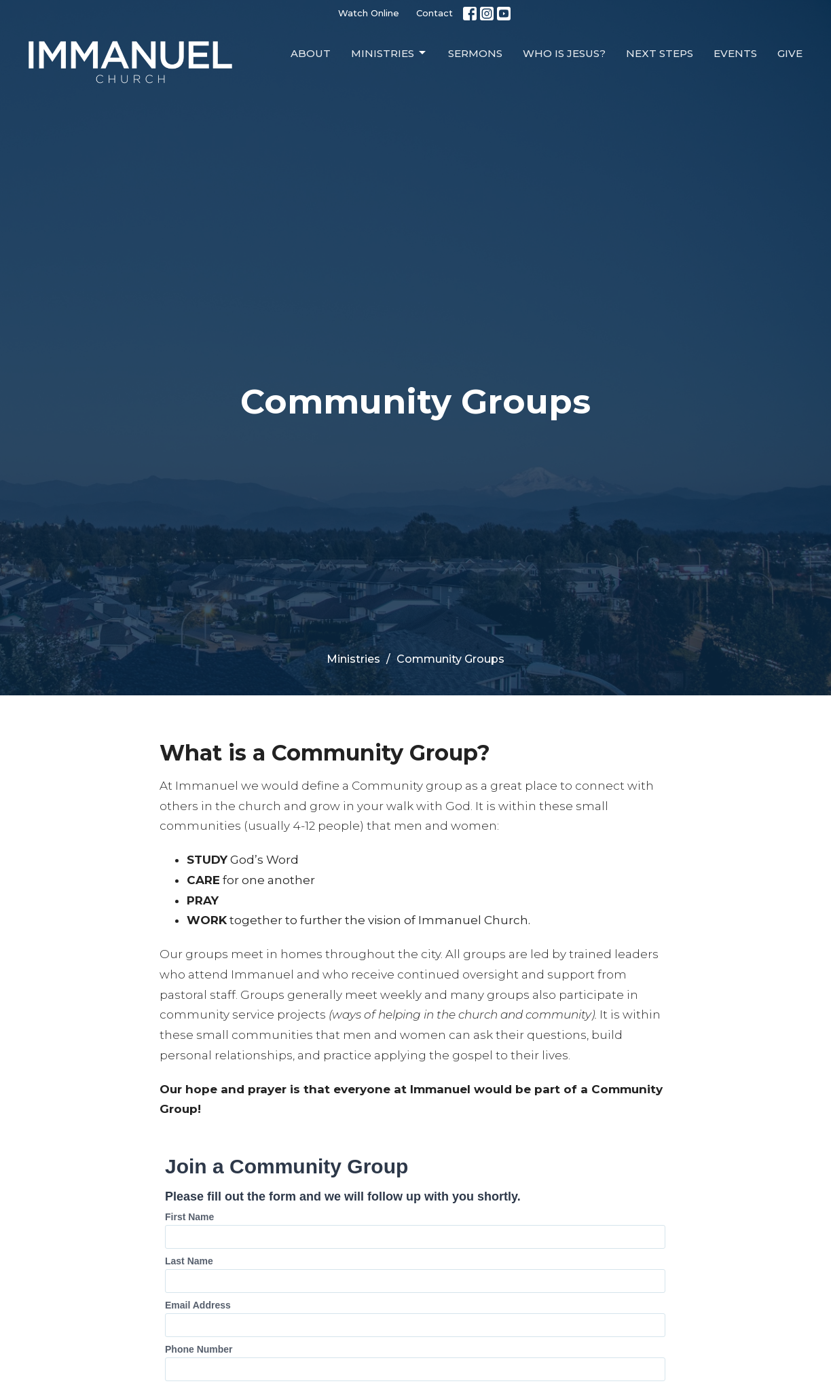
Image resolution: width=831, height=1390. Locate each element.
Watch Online (368, 12)
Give (789, 53)
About (311, 53)
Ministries (389, 53)
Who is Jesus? (564, 53)
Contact (434, 12)
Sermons (475, 53)
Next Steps (659, 53)
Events (735, 53)
